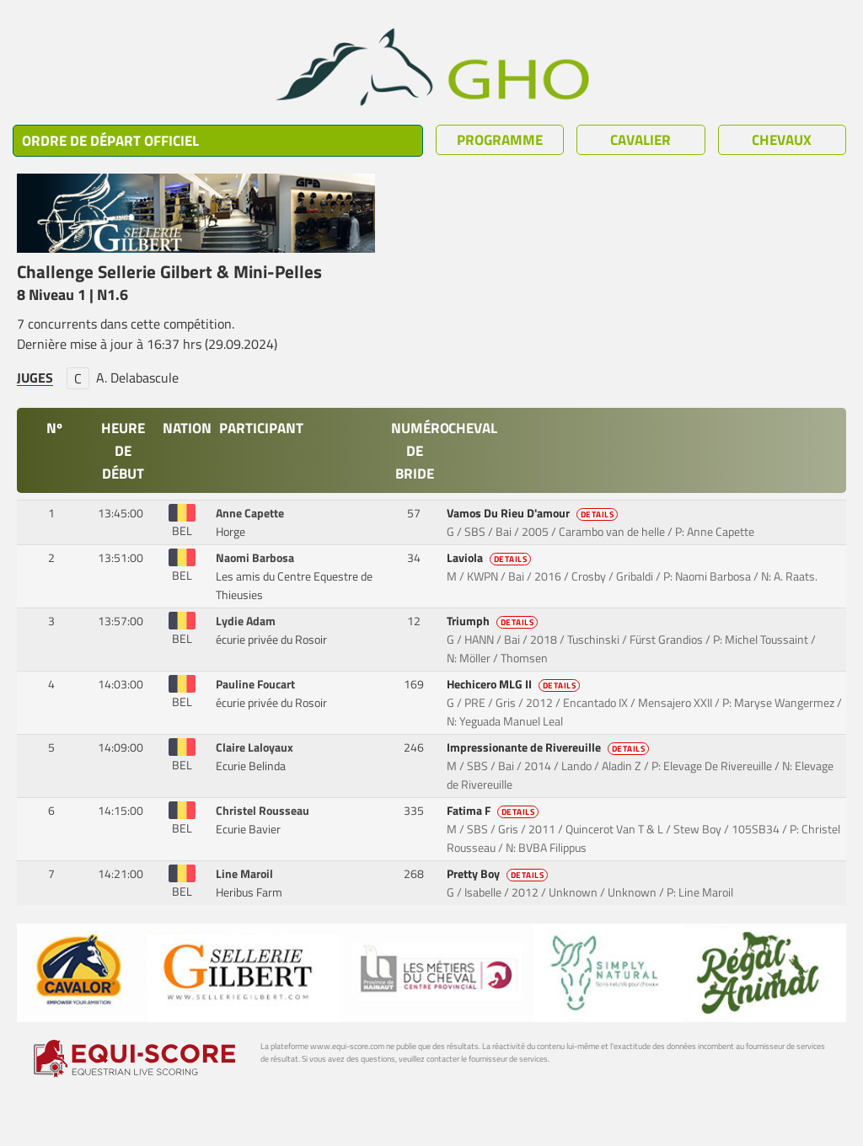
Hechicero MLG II (515, 684)
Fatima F (494, 810)
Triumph (494, 621)
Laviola (490, 558)
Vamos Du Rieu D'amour (534, 513)
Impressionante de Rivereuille (549, 747)
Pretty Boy (499, 874)
